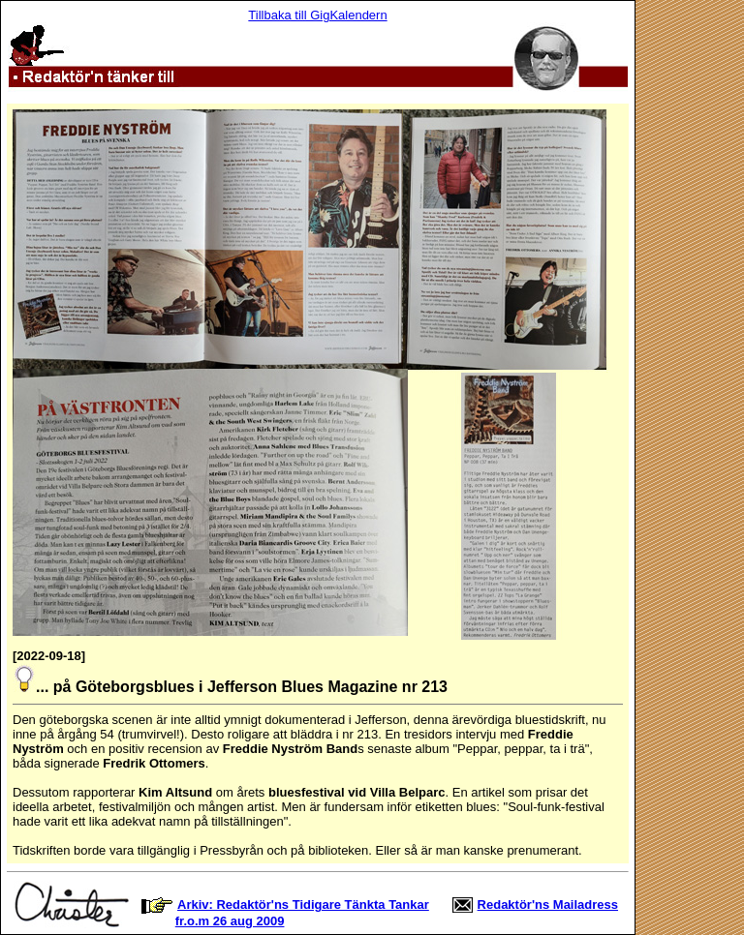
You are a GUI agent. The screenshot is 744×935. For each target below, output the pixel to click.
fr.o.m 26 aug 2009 (230, 921)
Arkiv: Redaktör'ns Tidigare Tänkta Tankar (303, 904)
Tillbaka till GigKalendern (317, 15)
